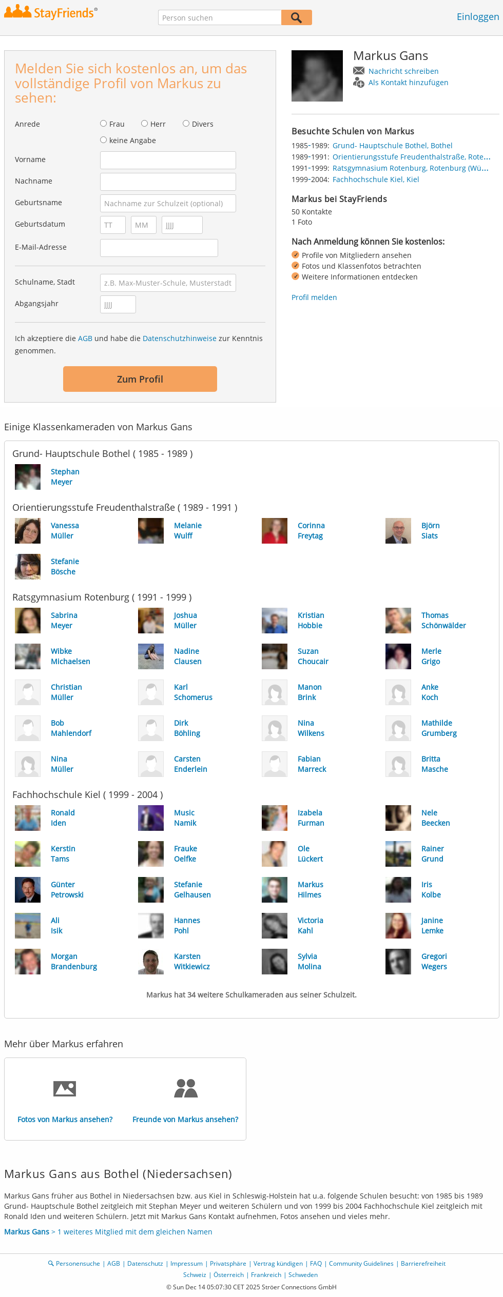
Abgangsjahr (37, 303)
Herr (158, 124)
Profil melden (314, 297)
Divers (203, 124)
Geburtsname (38, 202)
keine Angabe (132, 140)
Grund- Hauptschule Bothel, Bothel (393, 145)
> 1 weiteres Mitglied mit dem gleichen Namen (108, 1231)
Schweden (303, 1274)
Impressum (186, 1263)
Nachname (33, 181)
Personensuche (78, 1263)
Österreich (229, 1274)
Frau (117, 124)
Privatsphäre (228, 1263)
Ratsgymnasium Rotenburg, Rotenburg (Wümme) (417, 168)
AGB (85, 338)
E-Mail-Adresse (41, 247)
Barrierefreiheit (423, 1263)
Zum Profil (140, 379)
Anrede (27, 124)
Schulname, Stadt (45, 282)
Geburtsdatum (40, 224)
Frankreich (266, 1274)
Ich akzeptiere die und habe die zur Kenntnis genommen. (139, 344)
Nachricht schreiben (404, 71)
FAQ (316, 1263)
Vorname (30, 159)
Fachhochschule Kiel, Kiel (376, 179)
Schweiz (194, 1274)
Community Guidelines (361, 1263)
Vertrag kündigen (278, 1263)
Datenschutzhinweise (180, 338)
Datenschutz (145, 1263)
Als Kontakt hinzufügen (409, 82)
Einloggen (478, 16)
